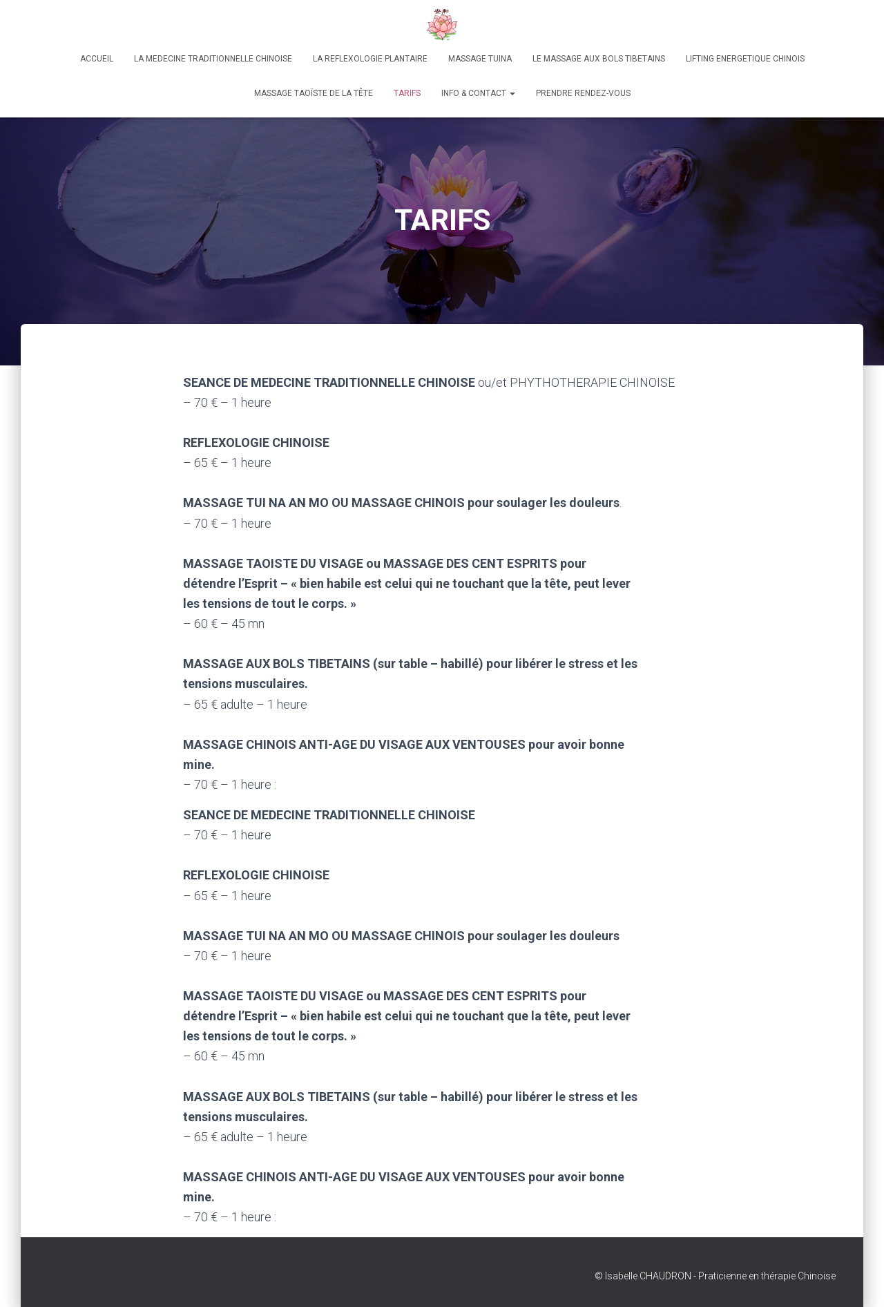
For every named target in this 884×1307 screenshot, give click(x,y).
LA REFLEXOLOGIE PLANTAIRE (370, 59)
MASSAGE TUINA (480, 59)
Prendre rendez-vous (583, 93)
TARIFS (407, 93)
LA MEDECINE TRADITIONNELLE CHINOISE (213, 59)
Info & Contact (478, 93)
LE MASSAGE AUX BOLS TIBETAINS (598, 59)
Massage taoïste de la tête (313, 93)
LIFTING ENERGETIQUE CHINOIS (745, 59)
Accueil (96, 59)
